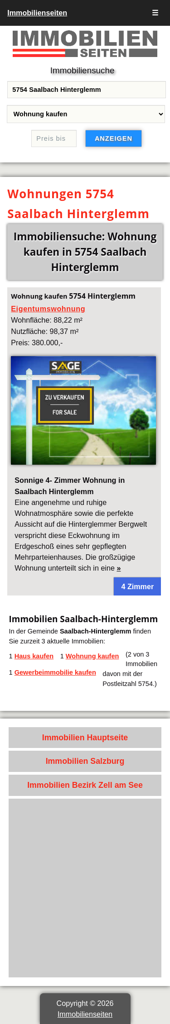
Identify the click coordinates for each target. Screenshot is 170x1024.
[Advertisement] (85, 888)
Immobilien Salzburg (85, 761)
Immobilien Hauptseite (85, 737)
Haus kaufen (34, 656)
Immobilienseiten (37, 13)
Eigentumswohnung (48, 309)
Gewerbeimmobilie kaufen (55, 672)
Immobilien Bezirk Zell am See (85, 785)
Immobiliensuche (82, 70)
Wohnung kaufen (92, 656)
